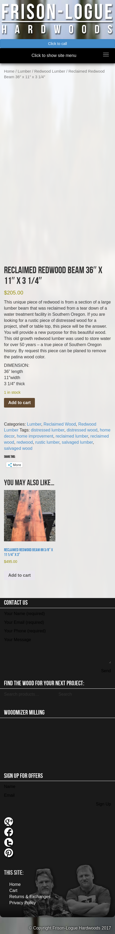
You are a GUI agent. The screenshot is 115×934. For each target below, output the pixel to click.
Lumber (24, 71)
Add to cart (19, 402)
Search (65, 694)
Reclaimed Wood (60, 424)
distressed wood (82, 430)
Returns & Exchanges (30, 896)
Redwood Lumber (49, 71)
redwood (25, 442)
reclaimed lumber (72, 436)
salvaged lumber (77, 442)
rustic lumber (47, 442)
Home (9, 71)
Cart (13, 890)
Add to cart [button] (19, 575)
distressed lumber (47, 430)
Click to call (57, 43)
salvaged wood (18, 448)
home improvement (35, 436)
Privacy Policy (22, 902)
